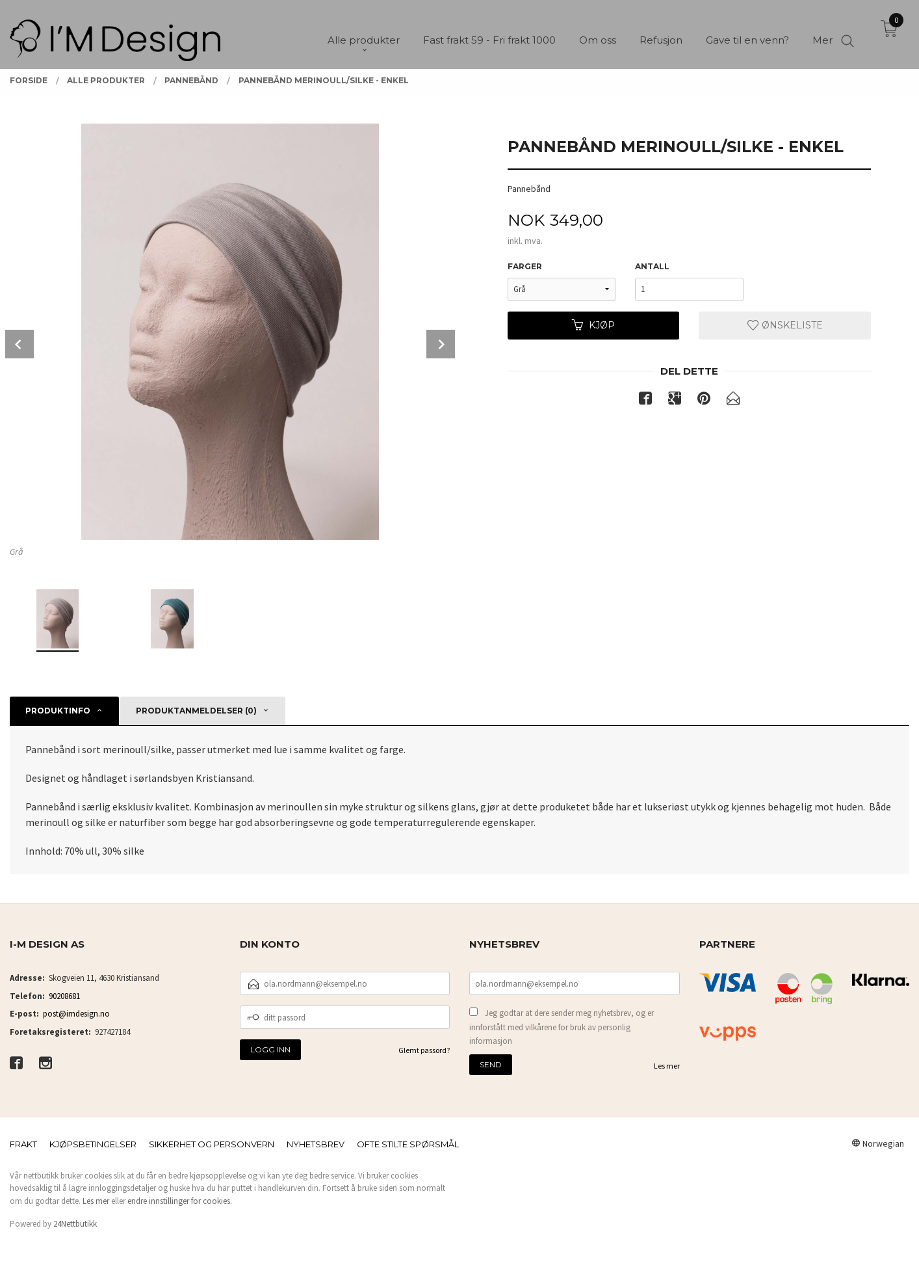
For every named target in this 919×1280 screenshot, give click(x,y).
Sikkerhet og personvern (211, 1144)
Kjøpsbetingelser (92, 1144)
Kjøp (593, 325)
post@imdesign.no (76, 1013)
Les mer (667, 1066)
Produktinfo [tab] (57, 710)
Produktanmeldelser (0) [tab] (196, 710)
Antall (652, 266)
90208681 (64, 996)
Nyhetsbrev (315, 1144)
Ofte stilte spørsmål (408, 1144)
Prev (19, 344)
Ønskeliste (785, 325)
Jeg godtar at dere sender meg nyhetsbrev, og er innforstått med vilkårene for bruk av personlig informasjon (561, 1027)
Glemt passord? (424, 1050)
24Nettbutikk (75, 1223)
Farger (525, 266)
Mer (822, 33)
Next (440, 344)
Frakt (23, 1144)
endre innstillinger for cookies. (179, 1201)
